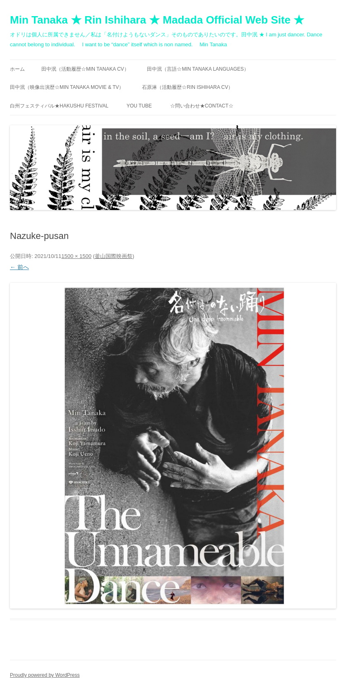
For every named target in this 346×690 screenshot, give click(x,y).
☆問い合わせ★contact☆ (201, 106)
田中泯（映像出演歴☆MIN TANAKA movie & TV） (67, 87)
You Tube (139, 106)
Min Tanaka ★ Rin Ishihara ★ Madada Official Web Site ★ (157, 20)
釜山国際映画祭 (113, 256)
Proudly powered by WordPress (45, 675)
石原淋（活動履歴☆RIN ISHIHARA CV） (187, 87)
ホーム (17, 69)
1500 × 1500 (76, 256)
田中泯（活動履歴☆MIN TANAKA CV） (85, 69)
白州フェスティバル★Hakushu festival (59, 106)
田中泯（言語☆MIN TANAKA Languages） (198, 69)
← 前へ (19, 267)
